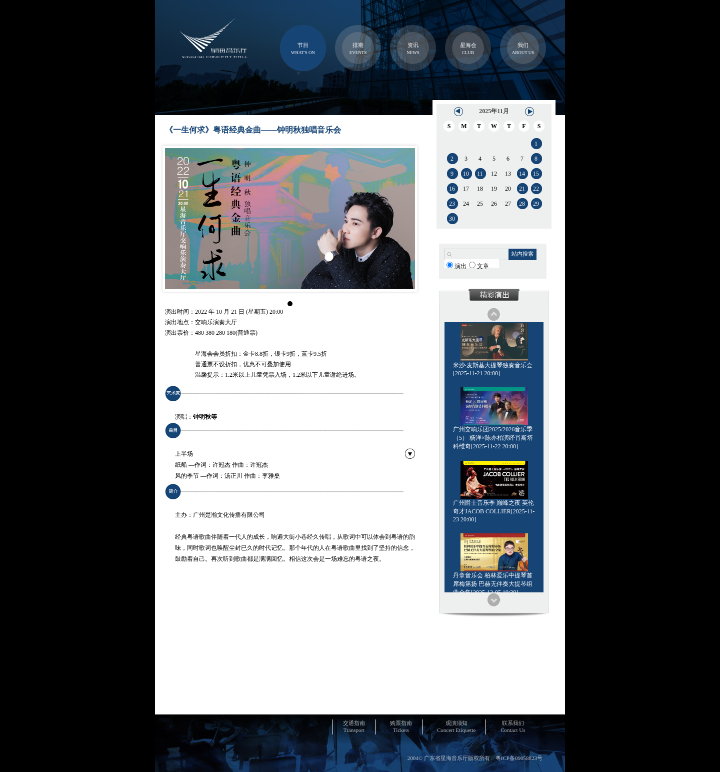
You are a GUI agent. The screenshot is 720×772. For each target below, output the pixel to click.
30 (452, 218)
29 (536, 203)
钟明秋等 (205, 416)
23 (452, 203)
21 (522, 188)
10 (466, 173)
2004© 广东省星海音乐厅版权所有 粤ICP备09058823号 (475, 758)
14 (522, 173)
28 (522, 203)
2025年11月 (493, 111)
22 (536, 188)
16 (452, 188)
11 (480, 173)
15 (536, 173)
